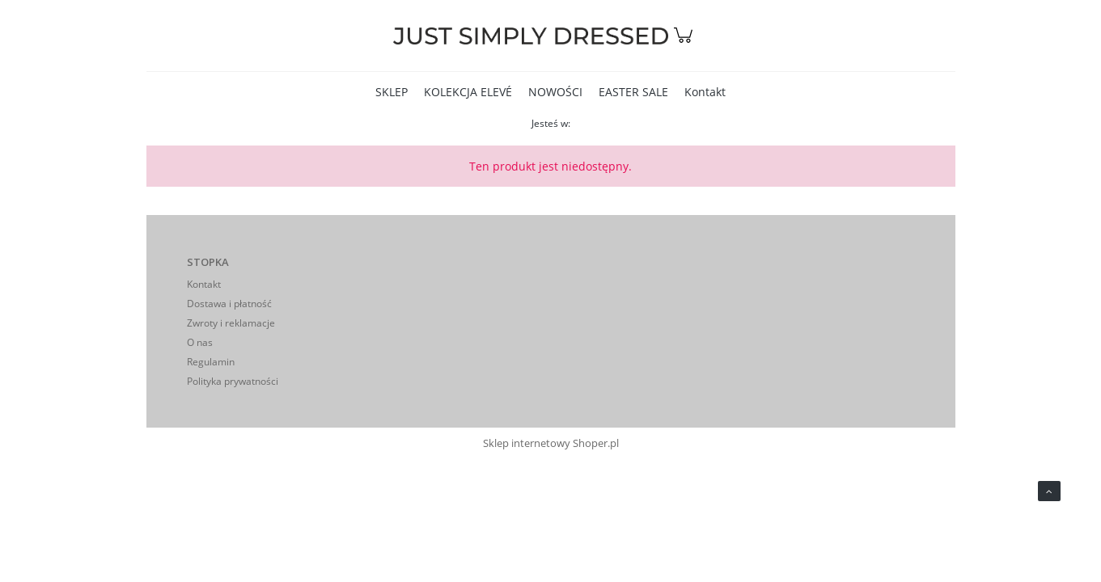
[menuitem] (391, 92)
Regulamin (211, 362)
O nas (200, 342)
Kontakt (204, 284)
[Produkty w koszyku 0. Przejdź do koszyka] (685, 43)
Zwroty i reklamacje (231, 323)
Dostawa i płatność (229, 303)
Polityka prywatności (232, 381)
